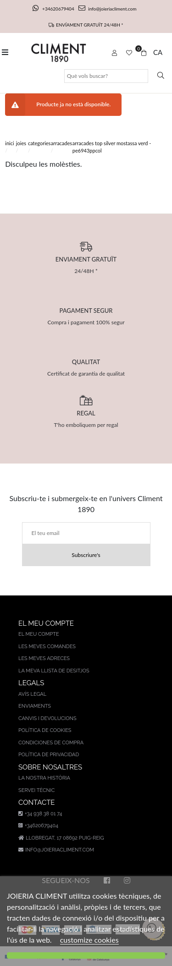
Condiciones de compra (50, 743)
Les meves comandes (47, 646)
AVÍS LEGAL (32, 694)
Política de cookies (45, 730)
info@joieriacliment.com (107, 8)
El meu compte (38, 634)
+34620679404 (54, 8)
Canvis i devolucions (47, 718)
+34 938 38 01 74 (40, 814)
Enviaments (34, 706)
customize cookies (89, 939)
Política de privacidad (48, 755)
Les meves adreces (44, 658)
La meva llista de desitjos (53, 671)
